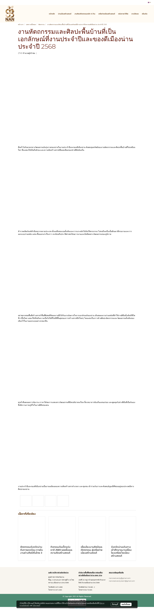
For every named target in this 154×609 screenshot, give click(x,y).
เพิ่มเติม (144, 13)
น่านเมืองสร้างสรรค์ (64, 13)
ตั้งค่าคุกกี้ (115, 604)
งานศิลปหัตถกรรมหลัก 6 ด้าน (85, 13)
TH (149, 2)
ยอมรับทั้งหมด (126, 604)
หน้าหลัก (52, 13)
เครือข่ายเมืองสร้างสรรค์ (106, 13)
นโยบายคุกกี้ (36, 605)
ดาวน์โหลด (135, 13)
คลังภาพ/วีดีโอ (123, 13)
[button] (151, 14)
